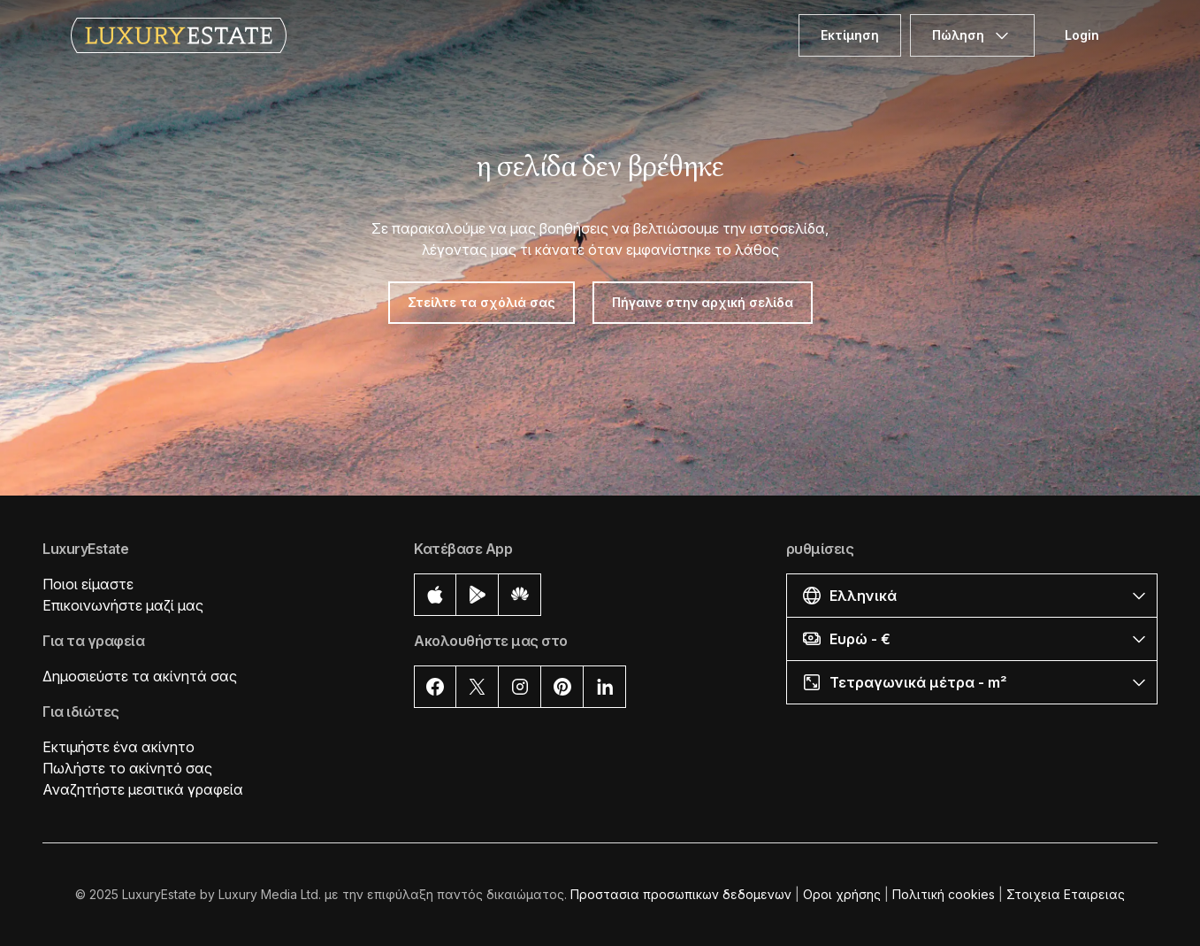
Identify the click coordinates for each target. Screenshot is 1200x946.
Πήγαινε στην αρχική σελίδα (702, 302)
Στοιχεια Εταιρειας (1065, 894)
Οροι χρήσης (842, 894)
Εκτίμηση (850, 34)
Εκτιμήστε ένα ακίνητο (118, 747)
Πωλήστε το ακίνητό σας (127, 768)
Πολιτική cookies (943, 894)
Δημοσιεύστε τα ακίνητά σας (139, 676)
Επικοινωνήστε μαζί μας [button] (122, 605)
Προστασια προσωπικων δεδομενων (680, 894)
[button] (972, 595)
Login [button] (1082, 34)
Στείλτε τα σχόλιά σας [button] (481, 302)
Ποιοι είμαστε (88, 584)
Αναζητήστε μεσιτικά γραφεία (142, 789)
